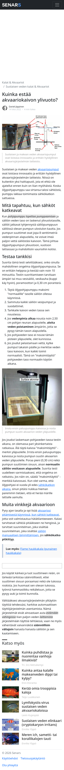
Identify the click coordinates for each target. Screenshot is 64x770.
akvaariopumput (48, 169)
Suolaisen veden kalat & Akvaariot (27, 86)
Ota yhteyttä (10, 765)
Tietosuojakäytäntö (32, 758)
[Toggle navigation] (57, 4)
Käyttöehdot (10, 758)
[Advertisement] (32, 43)
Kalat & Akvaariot (13, 82)
